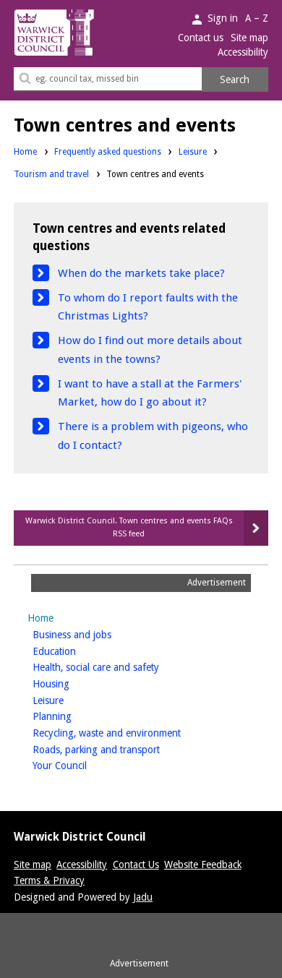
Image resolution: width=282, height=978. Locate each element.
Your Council (82, 764)
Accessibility (243, 52)
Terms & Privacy (49, 880)
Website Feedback (203, 864)
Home (25, 152)
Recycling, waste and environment (129, 732)
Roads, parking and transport (119, 748)
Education (77, 650)
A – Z (256, 18)
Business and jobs (95, 633)
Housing (74, 683)
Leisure (193, 152)
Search (234, 79)
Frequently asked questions (107, 152)
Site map (249, 37)
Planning (75, 715)
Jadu (143, 897)
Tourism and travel (51, 174)
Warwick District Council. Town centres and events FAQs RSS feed (129, 527)
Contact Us (136, 864)
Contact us (200, 37)
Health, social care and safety (119, 666)
